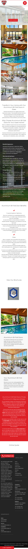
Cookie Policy (18, 543)
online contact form (20, 428)
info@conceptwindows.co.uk (20, 489)
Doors (16, 471)
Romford (6, 469)
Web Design (6, 545)
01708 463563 (19, 497)
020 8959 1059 (19, 506)
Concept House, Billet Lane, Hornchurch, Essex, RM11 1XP (20, 494)
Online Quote (17, 466)
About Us (17, 463)
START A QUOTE (13, 20)
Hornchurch (3, 464)
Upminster (8, 464)
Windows (17, 470)
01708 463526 (6, 420)
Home (16, 461)
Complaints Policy (18, 475)
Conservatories (18, 473)
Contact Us (17, 465)
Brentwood (3, 470)
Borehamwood (8, 470)
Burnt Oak (7, 466)
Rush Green (9, 467)
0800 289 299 (17, 486)
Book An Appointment (19, 468)
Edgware (6, 463)
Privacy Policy (24, 543)
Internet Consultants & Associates (17, 545)
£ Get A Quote (7, 547)
